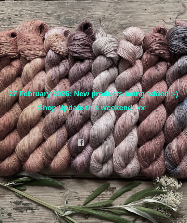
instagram (106, 142)
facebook (81, 142)
